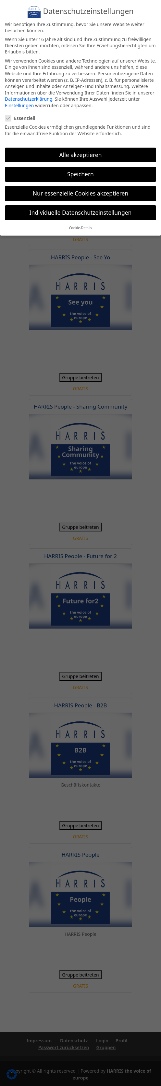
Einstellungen (19, 105)
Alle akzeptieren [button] (80, 154)
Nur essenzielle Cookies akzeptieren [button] (80, 193)
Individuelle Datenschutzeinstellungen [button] (80, 212)
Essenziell (22, 118)
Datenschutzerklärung (29, 99)
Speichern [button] (80, 174)
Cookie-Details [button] (80, 227)
